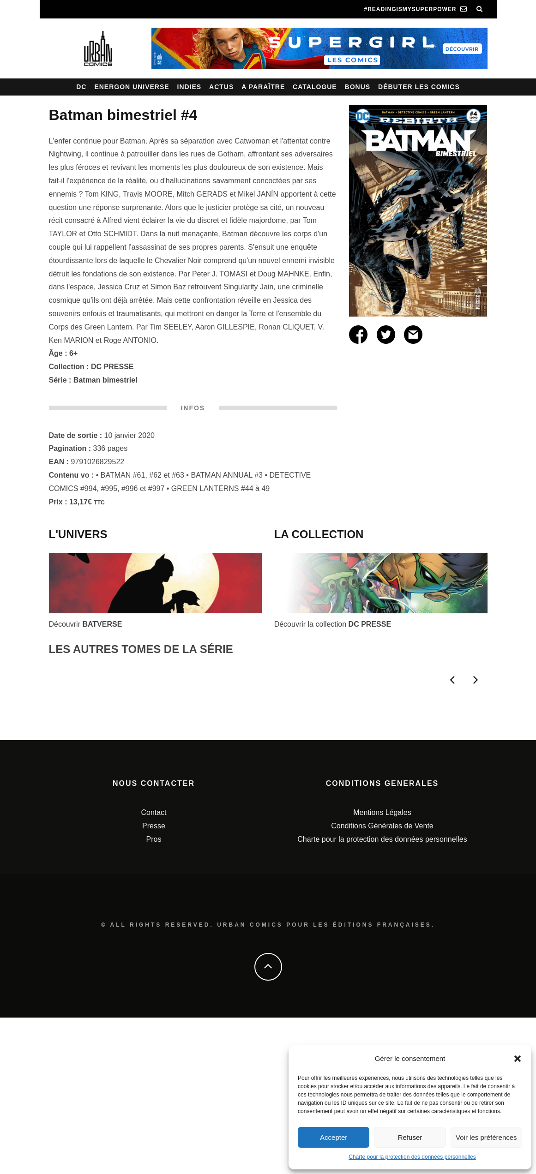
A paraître (263, 86)
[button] (517, 1058)
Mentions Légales (382, 969)
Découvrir (85, 624)
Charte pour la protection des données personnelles (412, 1157)
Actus (221, 86)
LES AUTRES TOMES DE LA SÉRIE (141, 649)
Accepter (333, 1137)
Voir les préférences (486, 1137)
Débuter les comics (419, 86)
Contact (153, 969)
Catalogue (315, 86)
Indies (189, 86)
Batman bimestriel (105, 380)
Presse (153, 982)
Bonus (358, 86)
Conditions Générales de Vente (382, 982)
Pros (154, 995)
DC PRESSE (112, 367)
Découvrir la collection (332, 624)
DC (81, 86)
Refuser (410, 1137)
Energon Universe (131, 86)
